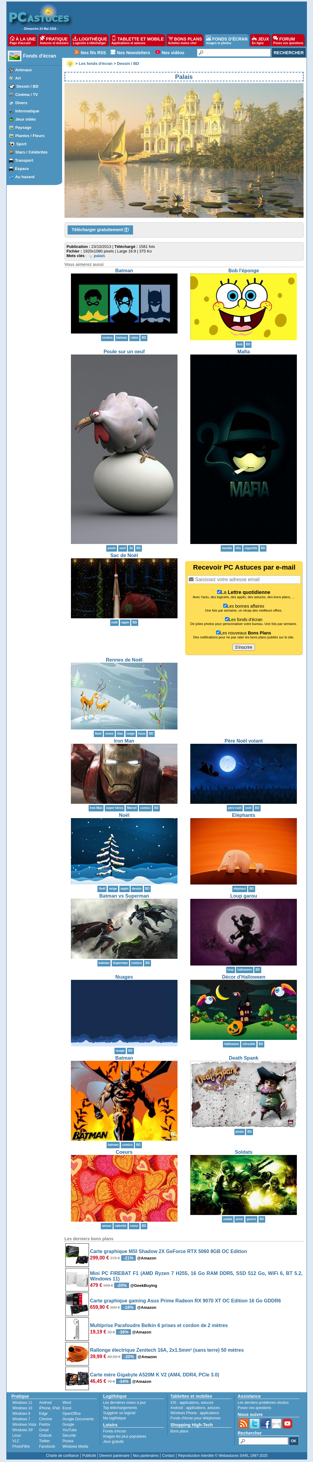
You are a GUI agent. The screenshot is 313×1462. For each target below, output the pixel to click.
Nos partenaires (146, 1455)
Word (66, 1402)
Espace (22, 168)
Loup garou (243, 896)
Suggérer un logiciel (119, 1413)
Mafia (243, 351)
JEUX (260, 40)
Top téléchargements (120, 1408)
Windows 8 (21, 1413)
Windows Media (75, 1446)
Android (45, 1402)
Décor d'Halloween (244, 977)
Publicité (89, 1455)
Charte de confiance (62, 1455)
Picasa (67, 1441)
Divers (21, 103)
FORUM (288, 40)
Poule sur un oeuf (124, 351)
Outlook (45, 1435)
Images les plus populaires (124, 1436)
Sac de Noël (124, 555)
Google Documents (78, 1419)
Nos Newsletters (133, 52)
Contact (168, 1455)
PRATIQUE (54, 40)
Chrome (45, 1419)
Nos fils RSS (93, 52)
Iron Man (124, 740)
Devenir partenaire (115, 1455)
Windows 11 (22, 1402)
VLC (15, 1441)
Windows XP (22, 1430)
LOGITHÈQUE (90, 40)
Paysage (23, 127)
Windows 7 (21, 1419)
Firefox (44, 1424)
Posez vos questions (254, 1408)
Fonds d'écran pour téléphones (196, 1418)
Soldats (243, 1152)
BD (144, 337)
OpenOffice (71, 1413)
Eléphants (243, 815)
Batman (124, 270)
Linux (16, 1435)
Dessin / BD (27, 86)
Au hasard (25, 177)
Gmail (43, 1430)
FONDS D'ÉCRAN (227, 40)
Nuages (124, 977)
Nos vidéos (173, 52)
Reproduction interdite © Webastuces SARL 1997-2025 (223, 1455)
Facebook (47, 1446)
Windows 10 (22, 1408)
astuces (207, 1402)
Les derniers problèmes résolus (263, 1402)
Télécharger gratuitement (100, 230)
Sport (21, 144)
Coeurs (124, 1152)
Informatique (27, 111)
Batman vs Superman (124, 896)
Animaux (23, 70)
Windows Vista (24, 1424)
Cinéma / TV (26, 94)
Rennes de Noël (124, 659)
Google (68, 1424)
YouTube (69, 1430)
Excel (66, 1408)
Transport (24, 160)
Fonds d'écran (39, 55)
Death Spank (243, 1058)
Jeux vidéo (25, 119)
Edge (43, 1413)
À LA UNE (23, 40)
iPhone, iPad (49, 1408)
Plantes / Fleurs (29, 135)
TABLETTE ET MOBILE (137, 40)
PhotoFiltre (21, 1446)
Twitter (44, 1441)
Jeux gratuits (113, 1441)
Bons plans (179, 1431)
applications (189, 1402)
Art (18, 78)
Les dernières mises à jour (124, 1402)
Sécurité (69, 1435)
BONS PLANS (185, 40)
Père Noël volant (244, 740)
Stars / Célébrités (31, 152)
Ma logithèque (114, 1418)
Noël (124, 815)
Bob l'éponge (243, 270)
